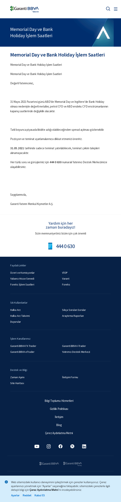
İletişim (59, 417)
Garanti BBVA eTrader (22, 352)
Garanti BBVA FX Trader (23, 346)
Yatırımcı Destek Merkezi (76, 352)
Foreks (66, 284)
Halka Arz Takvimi (20, 316)
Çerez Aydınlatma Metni (59, 433)
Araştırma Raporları (73, 316)
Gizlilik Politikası (59, 409)
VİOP (65, 272)
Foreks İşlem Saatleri (22, 284)
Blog (59, 425)
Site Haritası (17, 383)
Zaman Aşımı (17, 377)
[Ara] (108, 8)
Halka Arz (15, 310)
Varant (65, 278)
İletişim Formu (70, 377)
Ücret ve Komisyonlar (22, 272)
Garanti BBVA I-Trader (74, 346)
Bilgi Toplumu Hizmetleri (59, 401)
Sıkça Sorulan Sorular (74, 310)
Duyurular (15, 321)
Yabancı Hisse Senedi (22, 278)
